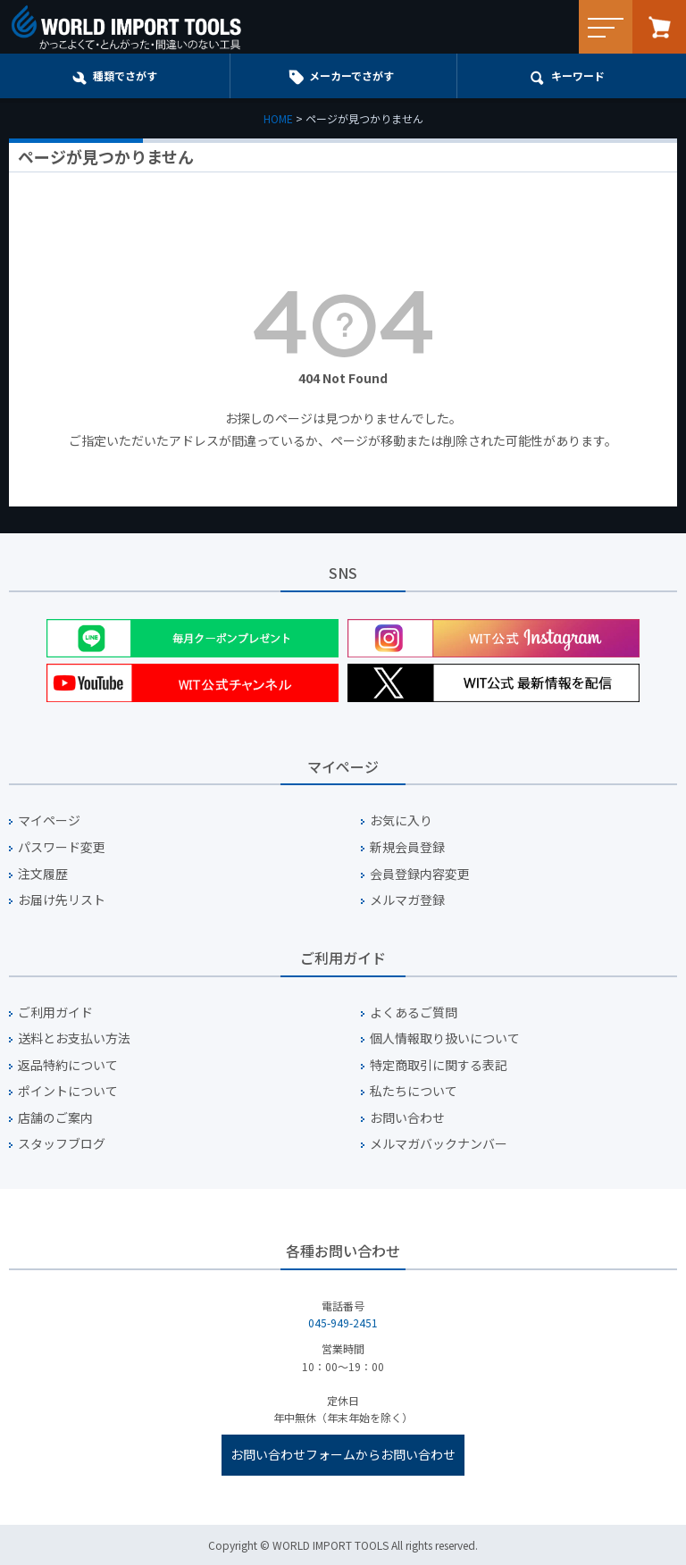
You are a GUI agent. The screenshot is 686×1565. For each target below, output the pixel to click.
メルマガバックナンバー (438, 1143)
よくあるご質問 (413, 1012)
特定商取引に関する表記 (438, 1065)
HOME (278, 118)
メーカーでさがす (351, 75)
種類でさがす (125, 75)
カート (659, 27)
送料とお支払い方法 (74, 1038)
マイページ (49, 820)
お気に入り (401, 820)
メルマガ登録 (407, 899)
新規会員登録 (407, 847)
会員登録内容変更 (420, 874)
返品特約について (68, 1065)
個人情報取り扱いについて (445, 1038)
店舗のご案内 (55, 1117)
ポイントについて (68, 1091)
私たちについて (413, 1091)
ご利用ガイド (55, 1012)
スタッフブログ (61, 1143)
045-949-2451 (343, 1322)
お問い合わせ (407, 1117)
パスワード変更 (61, 847)
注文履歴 (43, 874)
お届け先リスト (61, 899)
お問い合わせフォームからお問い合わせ (343, 1454)
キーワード (578, 75)
